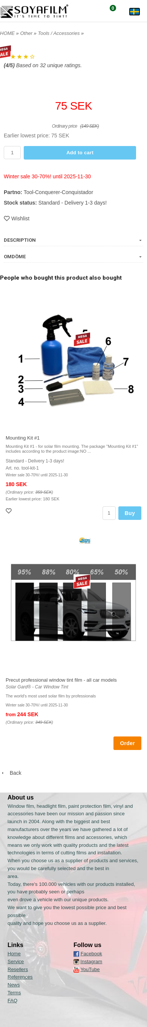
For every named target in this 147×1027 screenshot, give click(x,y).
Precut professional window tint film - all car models (61, 680)
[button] (73, 133)
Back (10, 773)
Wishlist (16, 218)
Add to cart (79, 152)
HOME (7, 33)
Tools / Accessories (59, 33)
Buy (130, 513)
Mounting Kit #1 (23, 438)
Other (27, 33)
